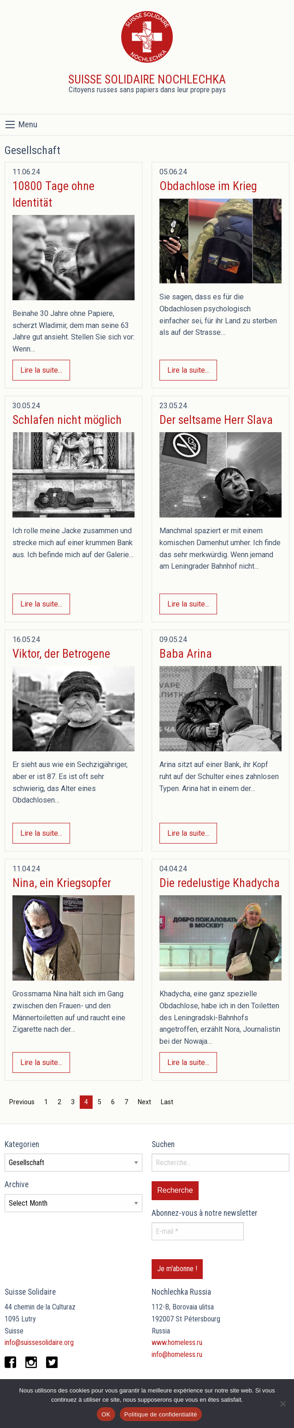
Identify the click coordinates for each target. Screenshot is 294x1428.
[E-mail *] (198, 1231)
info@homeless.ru (177, 1354)
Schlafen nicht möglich (67, 420)
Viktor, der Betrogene (61, 653)
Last (167, 1102)
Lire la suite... (41, 370)
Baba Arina (185, 653)
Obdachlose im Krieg (208, 186)
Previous (22, 1102)
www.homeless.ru (177, 1342)
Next (144, 1102)
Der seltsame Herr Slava (216, 420)
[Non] (282, 1403)
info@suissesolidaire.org (39, 1342)
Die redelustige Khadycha (219, 883)
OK (105, 1414)
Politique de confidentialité (160, 1414)
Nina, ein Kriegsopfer (61, 883)
